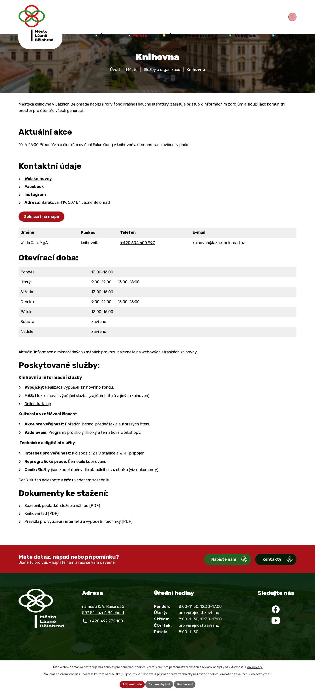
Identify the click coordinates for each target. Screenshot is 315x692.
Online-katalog (37, 410)
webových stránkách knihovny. (169, 358)
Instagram (35, 201)
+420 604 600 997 (137, 249)
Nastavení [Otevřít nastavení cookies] (185, 684)
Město (132, 76)
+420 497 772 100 (106, 627)
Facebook (34, 193)
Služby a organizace (162, 76)
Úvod (115, 76)
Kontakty (268, 566)
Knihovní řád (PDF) (41, 520)
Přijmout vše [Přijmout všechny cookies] (132, 684)
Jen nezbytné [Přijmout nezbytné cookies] (159, 684)
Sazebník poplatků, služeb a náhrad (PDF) (62, 512)
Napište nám (215, 566)
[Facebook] (276, 617)
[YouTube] (276, 630)
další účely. (254, 667)
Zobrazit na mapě (42, 223)
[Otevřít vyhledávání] (293, 16)
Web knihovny (38, 185)
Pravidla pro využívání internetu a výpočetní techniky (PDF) (78, 528)
